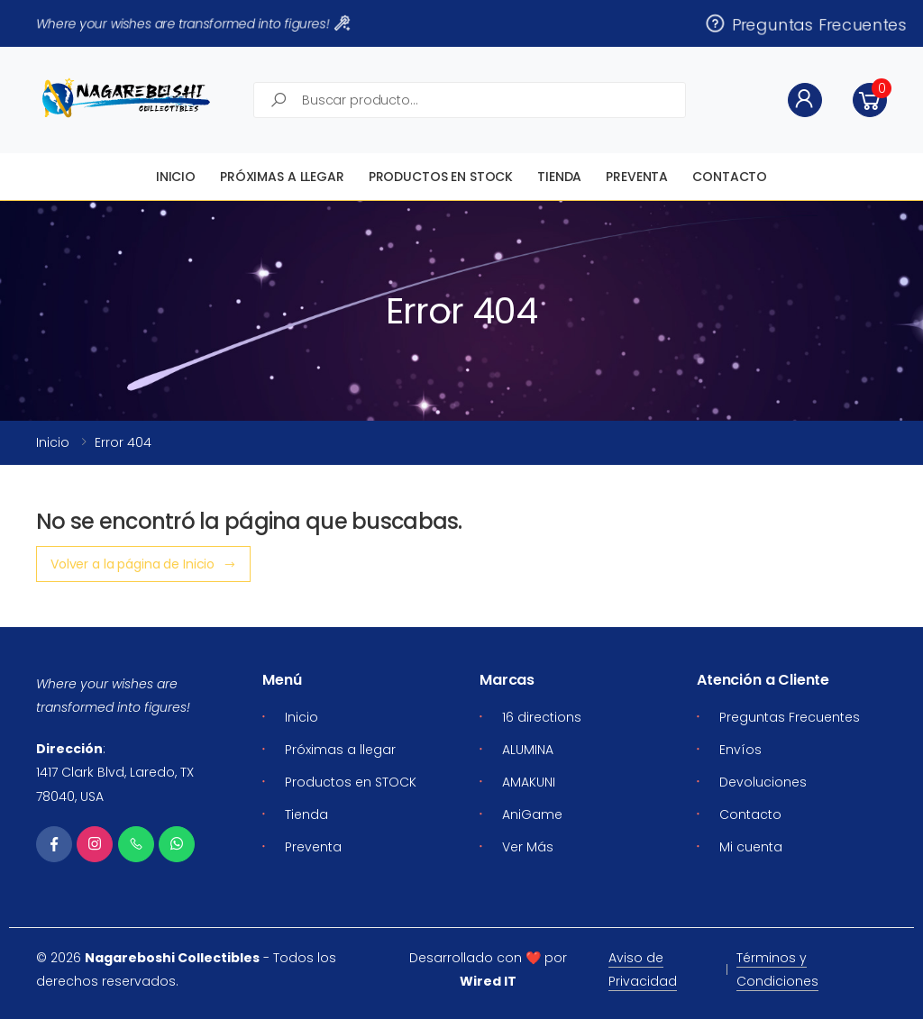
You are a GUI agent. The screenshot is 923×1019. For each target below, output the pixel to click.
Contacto (729, 177)
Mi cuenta (750, 847)
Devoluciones (763, 782)
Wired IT (488, 981)
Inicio (176, 177)
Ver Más (527, 847)
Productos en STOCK (441, 177)
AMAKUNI (528, 782)
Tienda (559, 177)
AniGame (532, 814)
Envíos (740, 750)
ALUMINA (527, 750)
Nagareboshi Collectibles (172, 958)
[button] (870, 100)
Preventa (637, 177)
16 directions (541, 717)
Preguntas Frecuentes (805, 23)
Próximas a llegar (282, 177)
